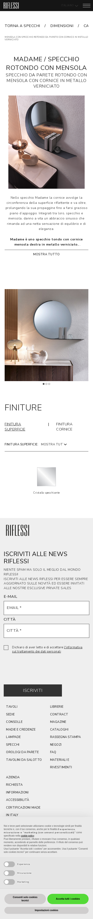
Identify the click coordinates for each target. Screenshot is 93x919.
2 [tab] (48, 385)
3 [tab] (50, 385)
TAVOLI (11, 707)
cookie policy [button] (27, 835)
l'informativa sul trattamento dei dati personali (47, 649)
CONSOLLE (14, 722)
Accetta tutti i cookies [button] (68, 899)
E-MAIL (10, 596)
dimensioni (61, 25)
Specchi (12, 745)
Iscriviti (33, 690)
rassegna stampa (65, 737)
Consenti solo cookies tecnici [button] (25, 899)
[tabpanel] (46, 335)
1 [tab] (45, 385)
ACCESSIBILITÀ (17, 800)
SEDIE (10, 714)
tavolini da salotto (24, 760)
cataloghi (59, 730)
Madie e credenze (20, 730)
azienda (13, 777)
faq (53, 752)
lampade (13, 737)
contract (59, 714)
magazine (58, 722)
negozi (56, 745)
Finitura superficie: (21, 444)
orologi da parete (22, 752)
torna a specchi (22, 25)
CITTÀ (10, 619)
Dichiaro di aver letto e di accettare (47, 649)
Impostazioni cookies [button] (46, 910)
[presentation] (39, 665)
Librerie (57, 707)
